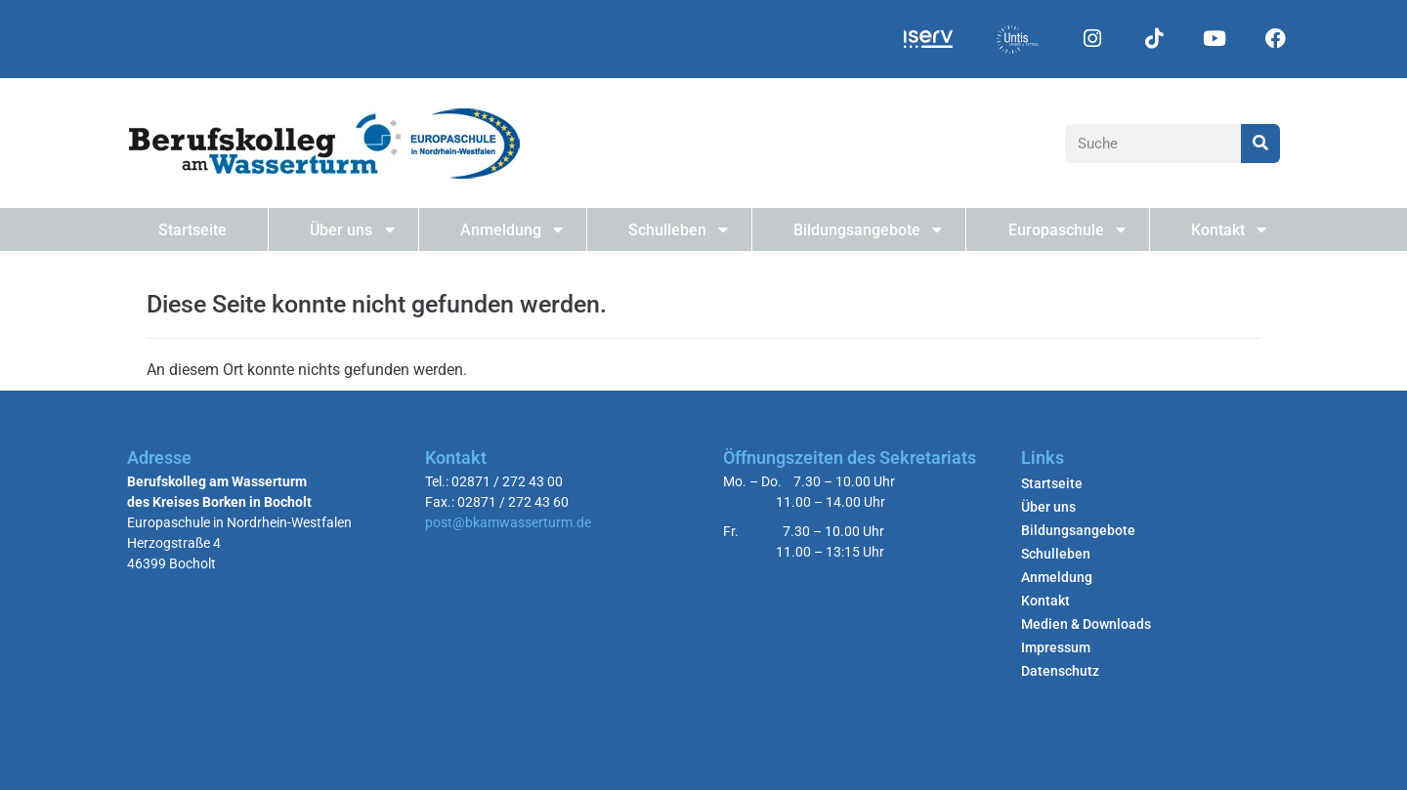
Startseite (192, 230)
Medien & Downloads (1086, 624)
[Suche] (1260, 143)
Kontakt (1228, 229)
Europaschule (1067, 229)
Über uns (352, 229)
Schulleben (678, 229)
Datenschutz (1060, 671)
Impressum (1055, 647)
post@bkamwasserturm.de (508, 522)
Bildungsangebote (867, 229)
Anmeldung (511, 229)
